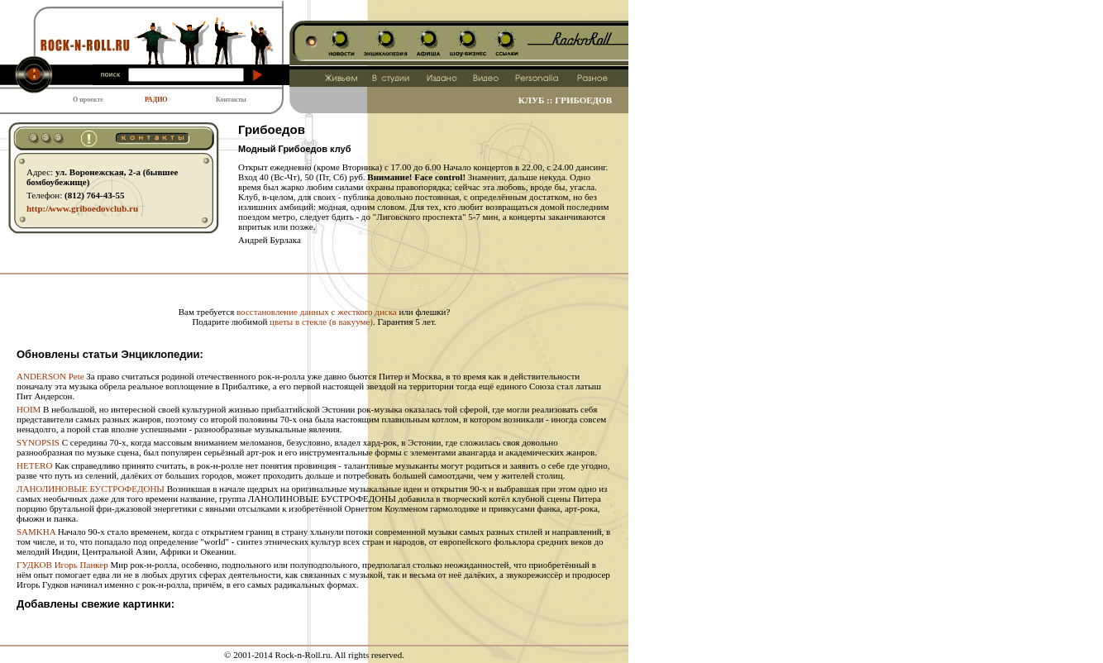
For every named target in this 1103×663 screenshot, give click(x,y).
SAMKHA (36, 532)
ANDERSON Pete (50, 376)
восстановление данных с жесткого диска (316, 312)
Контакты (231, 99)
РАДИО (156, 99)
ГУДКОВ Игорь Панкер (62, 565)
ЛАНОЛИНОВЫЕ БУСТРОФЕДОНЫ (91, 489)
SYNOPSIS (38, 442)
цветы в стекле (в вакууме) (321, 322)
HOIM (29, 409)
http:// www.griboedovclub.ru (82, 208)
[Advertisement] (314, 280)
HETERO (34, 465)
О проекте (88, 99)
